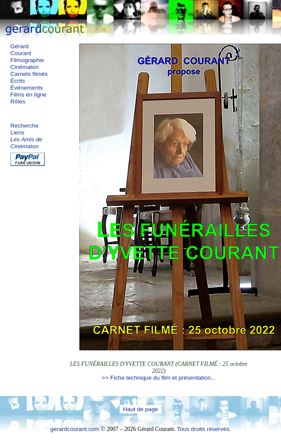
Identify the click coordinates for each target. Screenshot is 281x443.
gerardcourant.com (74, 429)
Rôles (17, 101)
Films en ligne (28, 94)
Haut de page (140, 409)
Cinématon (24, 67)
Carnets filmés (29, 74)
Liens (17, 132)
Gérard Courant (20, 49)
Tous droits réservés (203, 429)
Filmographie (27, 60)
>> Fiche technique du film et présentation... (159, 377)
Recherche (24, 125)
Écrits (17, 81)
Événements (26, 87)
